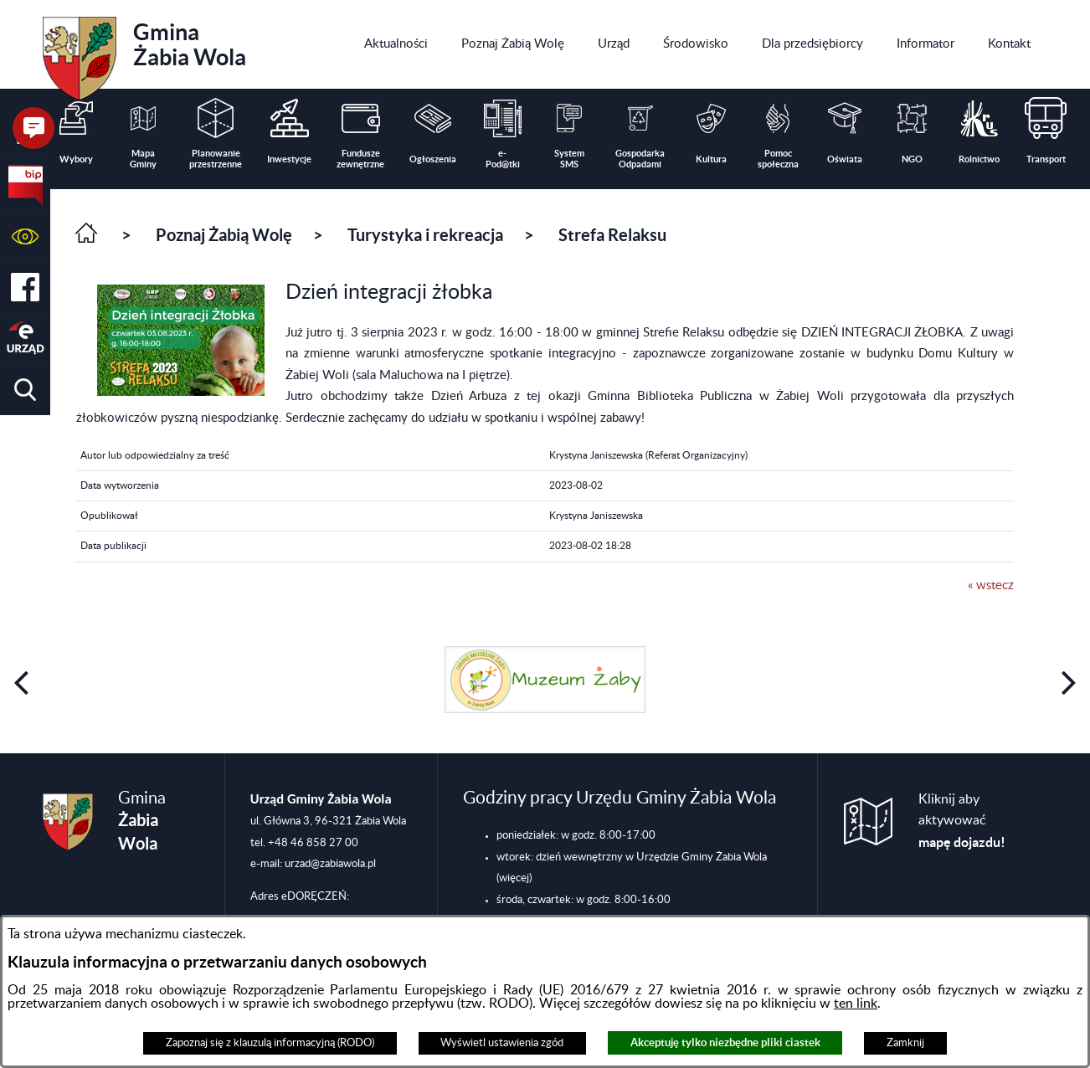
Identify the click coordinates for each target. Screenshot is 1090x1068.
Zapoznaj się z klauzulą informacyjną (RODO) (270, 1043)
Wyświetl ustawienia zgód (501, 1043)
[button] (25, 236)
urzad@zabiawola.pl (330, 864)
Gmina (144, 53)
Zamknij (905, 1043)
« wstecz (991, 585)
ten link (855, 1003)
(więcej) (514, 878)
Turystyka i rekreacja (425, 234)
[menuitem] (396, 44)
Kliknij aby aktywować (961, 821)
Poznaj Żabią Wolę (224, 234)
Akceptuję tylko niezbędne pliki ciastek (725, 1042)
